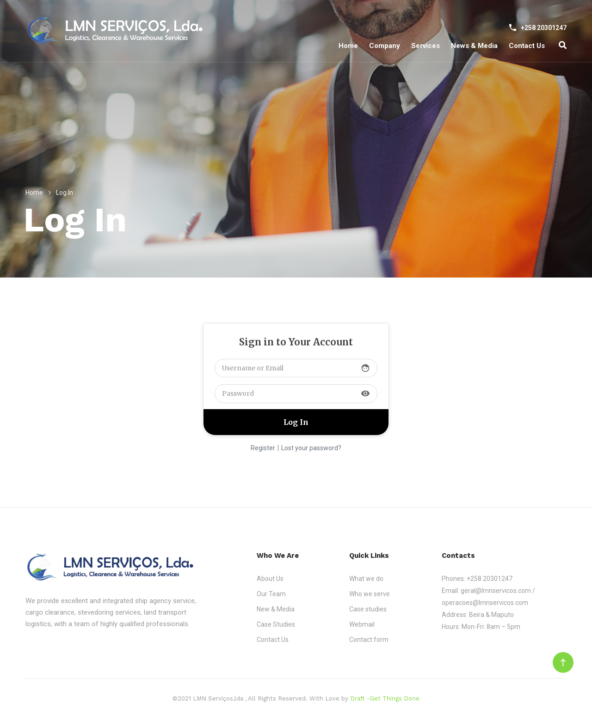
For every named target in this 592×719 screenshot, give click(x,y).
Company (384, 46)
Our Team (271, 594)
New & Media (276, 609)
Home (348, 46)
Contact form (368, 639)
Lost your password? (311, 448)
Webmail (362, 624)
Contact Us (527, 46)
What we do (366, 578)
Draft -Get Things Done (384, 698)
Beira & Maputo (491, 614)
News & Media (474, 46)
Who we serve (369, 594)
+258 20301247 (489, 578)
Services (425, 46)
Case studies (368, 609)
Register (263, 448)
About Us (270, 578)
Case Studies (276, 624)
